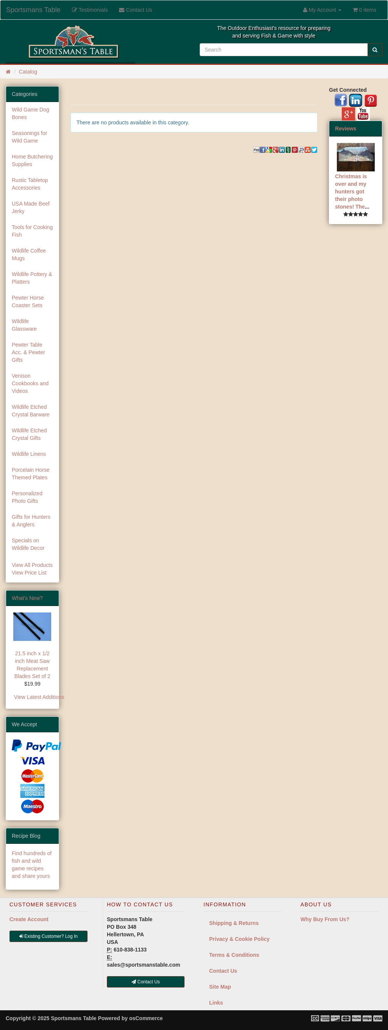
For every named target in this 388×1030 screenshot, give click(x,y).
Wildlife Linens (29, 454)
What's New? (27, 598)
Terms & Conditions (234, 955)
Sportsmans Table (33, 10)
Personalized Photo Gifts (27, 497)
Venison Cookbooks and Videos (30, 383)
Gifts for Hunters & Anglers (31, 521)
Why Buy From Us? (324, 919)
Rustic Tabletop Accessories (30, 184)
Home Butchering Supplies (32, 160)
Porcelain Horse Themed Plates (31, 473)
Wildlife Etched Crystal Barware (31, 411)
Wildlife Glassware (24, 325)
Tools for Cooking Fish (32, 231)
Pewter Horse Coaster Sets (28, 301)
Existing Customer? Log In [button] (48, 936)
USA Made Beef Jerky (31, 207)
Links (216, 1003)
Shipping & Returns (234, 923)
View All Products (32, 565)
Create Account (28, 919)
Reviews (345, 129)
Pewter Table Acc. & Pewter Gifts (28, 352)
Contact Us (223, 971)
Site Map (220, 987)
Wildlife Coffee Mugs (29, 254)
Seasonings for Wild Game (29, 137)
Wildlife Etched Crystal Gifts (29, 434)
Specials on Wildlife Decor (28, 544)
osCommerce (146, 1018)
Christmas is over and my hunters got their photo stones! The (351, 191)
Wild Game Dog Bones (30, 113)
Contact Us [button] (145, 981)
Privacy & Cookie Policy (239, 939)
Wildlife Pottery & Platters (32, 278)
